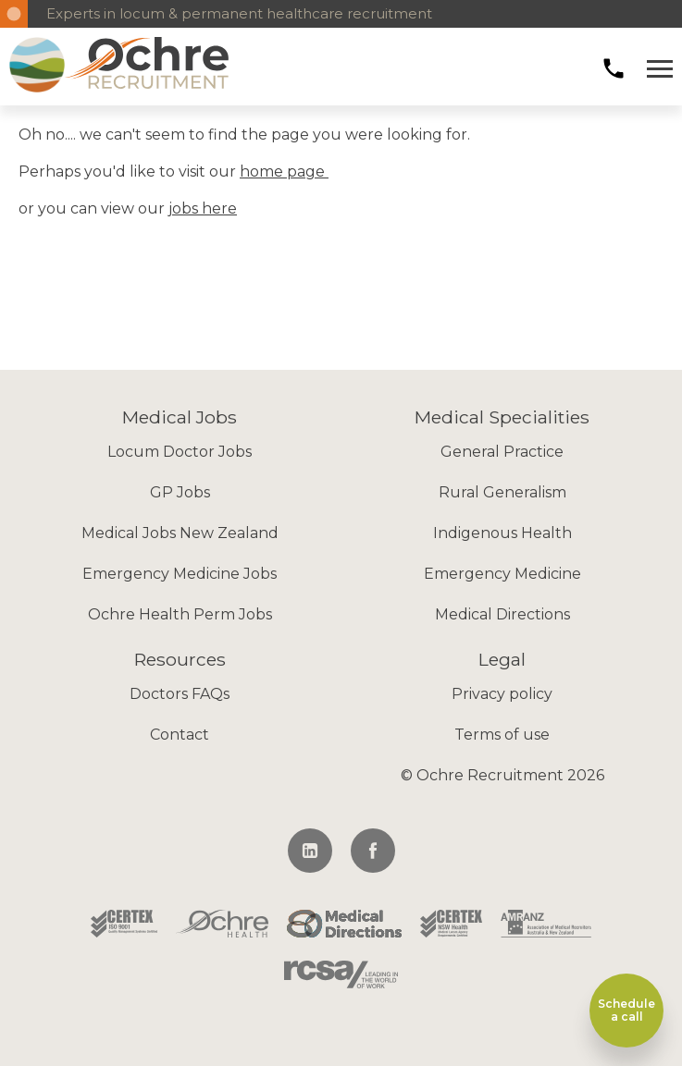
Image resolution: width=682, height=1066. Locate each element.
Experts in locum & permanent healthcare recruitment (239, 13)
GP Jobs (180, 492)
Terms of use (502, 734)
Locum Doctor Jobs (179, 451)
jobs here (202, 208)
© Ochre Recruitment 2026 (502, 775)
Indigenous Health (502, 533)
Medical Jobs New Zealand (180, 533)
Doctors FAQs (179, 694)
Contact (179, 734)
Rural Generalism (502, 492)
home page (284, 171)
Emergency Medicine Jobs (179, 573)
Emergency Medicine (502, 573)
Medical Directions (502, 614)
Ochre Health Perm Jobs (180, 614)
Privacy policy (502, 694)
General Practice (502, 451)
